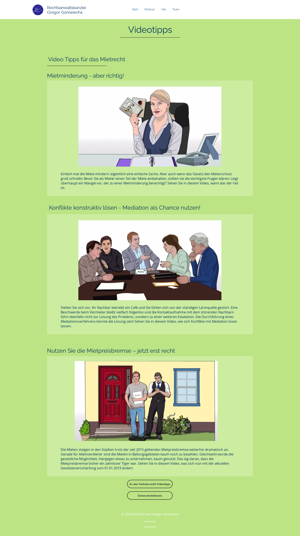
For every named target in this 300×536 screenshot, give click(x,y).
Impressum (150, 521)
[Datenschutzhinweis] (150, 495)
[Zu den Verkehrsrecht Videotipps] (150, 484)
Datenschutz (150, 527)
